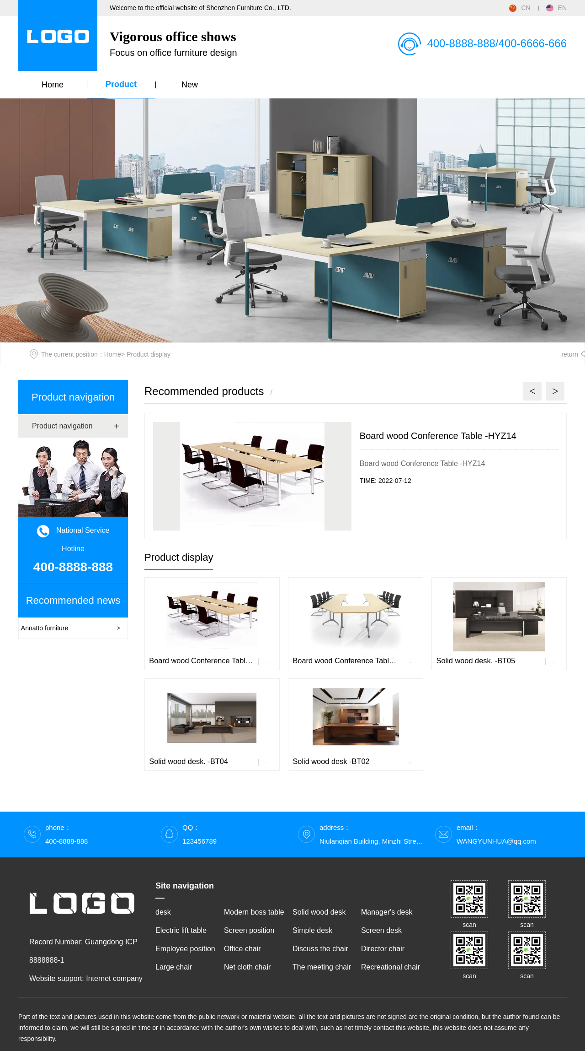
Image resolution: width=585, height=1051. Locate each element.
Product (121, 84)
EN (556, 7)
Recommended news (73, 600)
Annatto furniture (45, 628)
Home (53, 84)
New (189, 84)
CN (519, 7)
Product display (178, 557)
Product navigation (73, 397)
